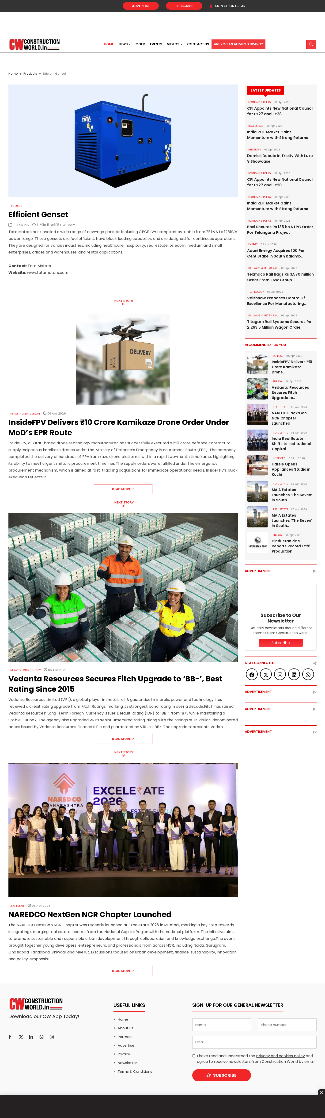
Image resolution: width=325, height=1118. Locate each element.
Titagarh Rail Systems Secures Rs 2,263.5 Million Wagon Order (279, 324)
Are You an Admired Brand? (238, 44)
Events (156, 44)
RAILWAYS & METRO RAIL (263, 268)
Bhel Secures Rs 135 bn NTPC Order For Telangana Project (280, 229)
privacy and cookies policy (280, 1056)
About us (125, 1028)
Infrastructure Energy (25, 670)
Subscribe (184, 6)
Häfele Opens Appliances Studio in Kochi (291, 469)
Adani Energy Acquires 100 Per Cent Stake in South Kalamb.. (276, 253)
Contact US (198, 44)
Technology (256, 292)
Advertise (140, 6)
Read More (123, 489)
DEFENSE (278, 356)
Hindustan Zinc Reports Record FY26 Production (291, 546)
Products (30, 73)
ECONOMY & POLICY (259, 102)
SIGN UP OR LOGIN (227, 5)
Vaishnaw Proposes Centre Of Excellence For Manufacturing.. (276, 300)
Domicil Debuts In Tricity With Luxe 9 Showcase (280, 158)
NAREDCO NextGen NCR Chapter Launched (289, 418)
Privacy (124, 1054)
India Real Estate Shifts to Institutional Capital (291, 443)
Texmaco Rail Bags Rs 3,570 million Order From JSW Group (280, 277)
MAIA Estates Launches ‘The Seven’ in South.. (292, 495)
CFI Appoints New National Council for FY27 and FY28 (280, 111)
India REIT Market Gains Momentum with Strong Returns (277, 134)
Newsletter (127, 1062)
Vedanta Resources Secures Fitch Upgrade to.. (290, 392)
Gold (140, 44)
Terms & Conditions (135, 1071)
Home (109, 44)
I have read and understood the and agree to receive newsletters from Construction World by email (255, 1058)
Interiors (254, 149)
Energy (252, 244)
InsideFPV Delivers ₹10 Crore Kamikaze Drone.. (292, 367)
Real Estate (17, 906)
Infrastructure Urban (25, 413)
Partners (125, 1036)
